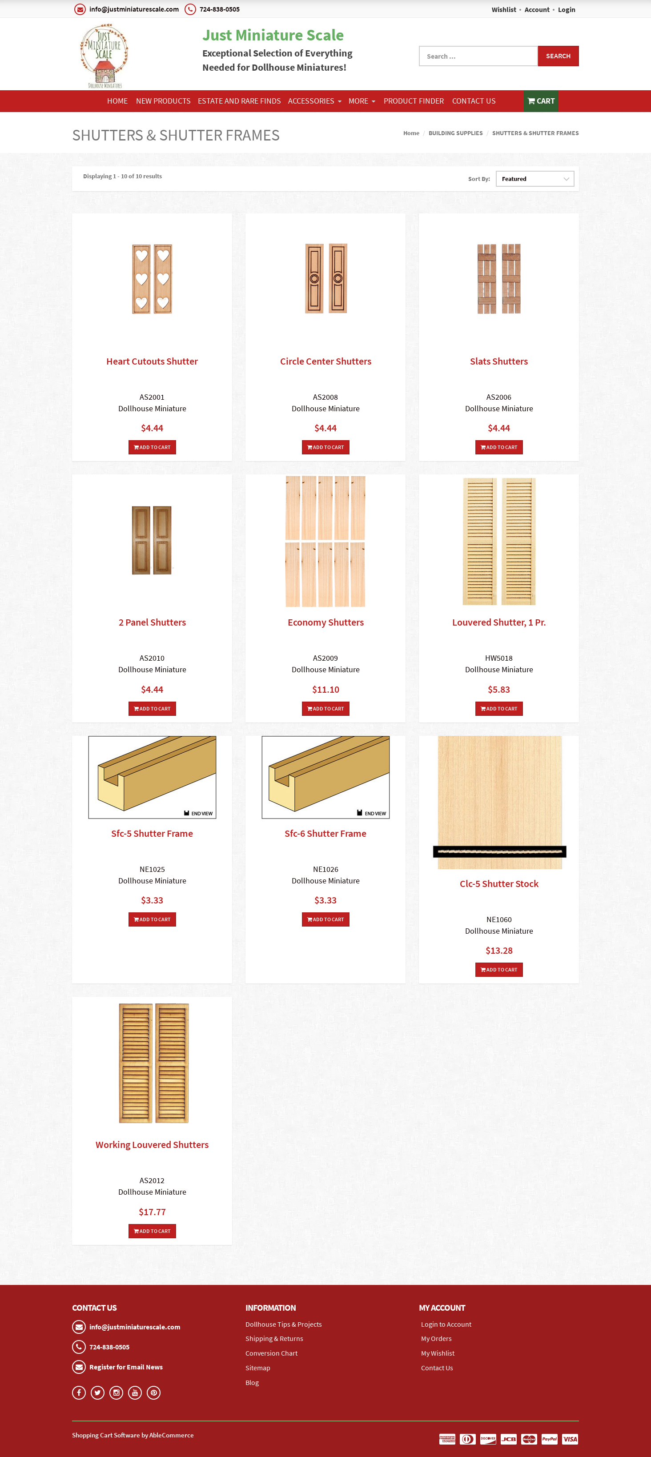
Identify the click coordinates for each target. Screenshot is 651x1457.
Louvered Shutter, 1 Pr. (499, 622)
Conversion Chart (271, 1353)
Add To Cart (152, 447)
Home (117, 101)
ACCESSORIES (315, 101)
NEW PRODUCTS (163, 101)
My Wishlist (437, 1353)
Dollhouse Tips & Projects (283, 1323)
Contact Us (474, 101)
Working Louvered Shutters (152, 1144)
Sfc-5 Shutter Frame (152, 833)
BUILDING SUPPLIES (456, 133)
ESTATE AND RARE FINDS (239, 101)
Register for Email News (126, 1366)
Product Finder (414, 101)
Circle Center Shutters (325, 361)
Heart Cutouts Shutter (152, 361)
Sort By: (479, 179)
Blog (252, 1382)
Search (558, 55)
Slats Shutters (499, 361)
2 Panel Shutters (152, 622)
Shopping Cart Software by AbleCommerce (133, 1434)
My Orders (436, 1338)
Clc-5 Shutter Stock (499, 883)
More (362, 101)
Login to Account (446, 1323)
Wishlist (504, 9)
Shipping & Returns (274, 1338)
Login (566, 9)
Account (537, 9)
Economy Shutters (326, 622)
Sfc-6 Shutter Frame (325, 833)
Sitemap (257, 1367)
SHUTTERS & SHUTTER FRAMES (535, 133)
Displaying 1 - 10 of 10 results (122, 176)
